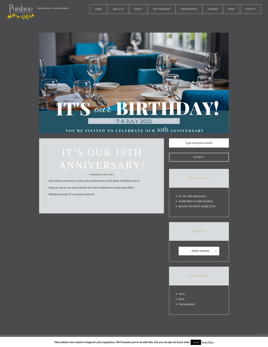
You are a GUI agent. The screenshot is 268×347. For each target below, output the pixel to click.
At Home (213, 9)
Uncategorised (186, 304)
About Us (118, 9)
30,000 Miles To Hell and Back (196, 201)
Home (98, 9)
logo (20, 12)
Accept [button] (196, 342)
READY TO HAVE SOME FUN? (197, 206)
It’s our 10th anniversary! (192, 196)
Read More (208, 342)
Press (181, 299)
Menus (138, 9)
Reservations (189, 9)
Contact (250, 9)
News (231, 9)
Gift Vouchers (161, 9)
